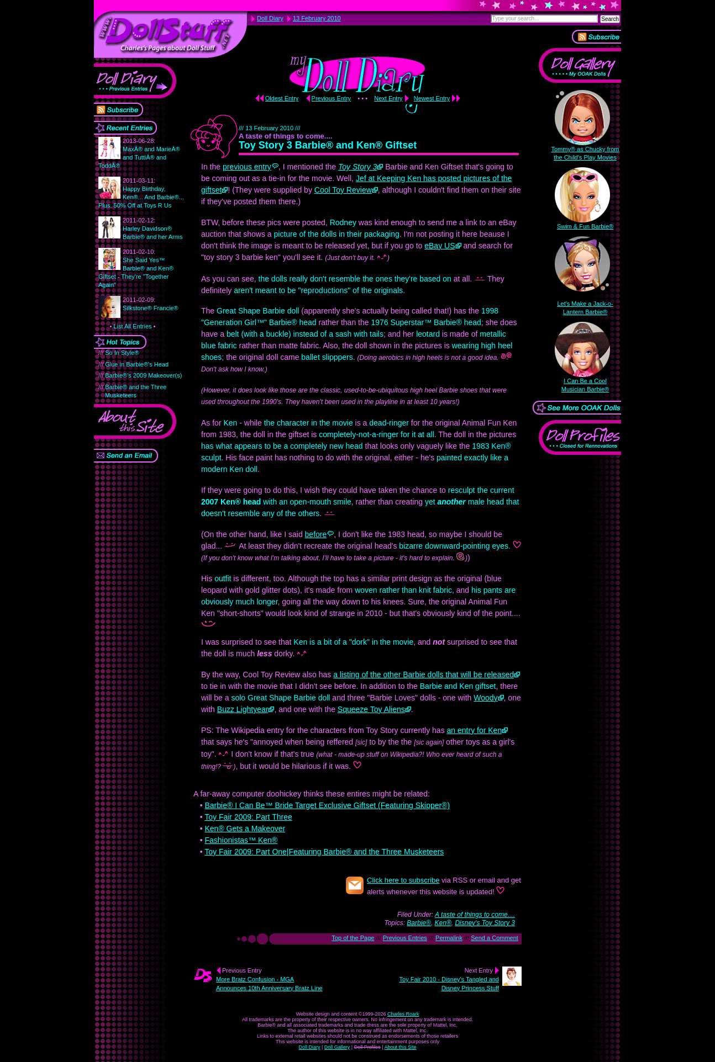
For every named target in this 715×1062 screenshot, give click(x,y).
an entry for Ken (474, 730)
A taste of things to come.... (475, 914)
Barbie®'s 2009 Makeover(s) (143, 375)
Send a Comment (494, 937)
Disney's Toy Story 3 (485, 923)
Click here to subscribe (403, 880)
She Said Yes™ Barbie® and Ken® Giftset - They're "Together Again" (136, 268)
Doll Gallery (337, 1047)
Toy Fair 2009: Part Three (248, 817)
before (316, 534)
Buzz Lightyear (243, 709)
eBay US (439, 245)
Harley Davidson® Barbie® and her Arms (152, 228)
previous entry (247, 166)
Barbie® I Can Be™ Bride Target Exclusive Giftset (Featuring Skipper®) (327, 805)
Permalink (448, 937)
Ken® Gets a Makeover (244, 828)
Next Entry (388, 98)
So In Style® (122, 352)
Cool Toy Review (343, 189)
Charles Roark (403, 1014)
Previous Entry (331, 98)
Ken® (443, 923)
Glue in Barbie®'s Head (137, 364)
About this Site (401, 1047)
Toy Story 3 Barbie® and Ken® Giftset (328, 145)
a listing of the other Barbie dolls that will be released (423, 674)
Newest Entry (432, 98)
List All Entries (132, 326)
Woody (485, 697)
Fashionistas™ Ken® (240, 840)
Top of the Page (353, 937)
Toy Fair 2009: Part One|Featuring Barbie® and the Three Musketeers (324, 851)
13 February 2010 (317, 18)
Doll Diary (309, 1047)
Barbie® (419, 923)
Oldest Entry (282, 98)
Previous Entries (405, 937)
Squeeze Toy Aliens (371, 709)
